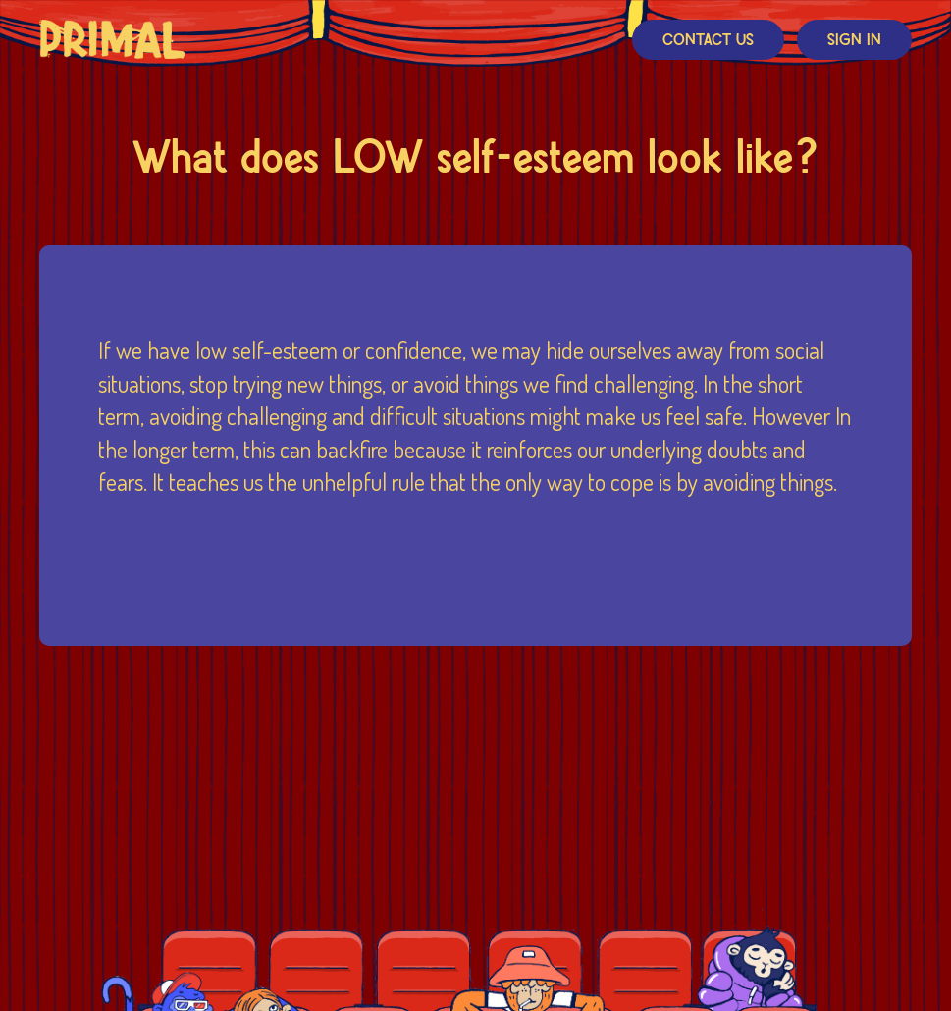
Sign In (854, 40)
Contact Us (708, 40)
